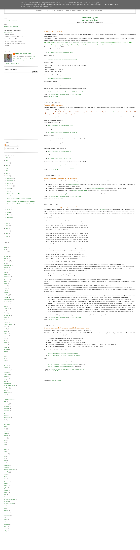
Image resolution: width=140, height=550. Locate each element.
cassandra (6, 410)
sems (5, 285)
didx (5, 419)
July (8, 191)
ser (4, 263)
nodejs (5, 376)
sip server (6, 270)
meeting (6, 372)
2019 (7, 157)
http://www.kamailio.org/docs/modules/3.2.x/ (59, 85)
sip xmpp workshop (9, 503)
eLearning (6, 349)
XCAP (5, 326)
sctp (5, 381)
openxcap (6, 481)
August (9, 188)
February (9, 217)
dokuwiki (6, 422)
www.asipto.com (8, 32)
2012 (7, 176)
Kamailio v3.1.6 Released (53, 105)
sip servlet (6, 501)
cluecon (6, 281)
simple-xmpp (7, 383)
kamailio (52, 96)
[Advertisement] (12, 107)
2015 (7, 168)
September (10, 186)
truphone (6, 322)
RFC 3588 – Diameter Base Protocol (57, 362)
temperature (7, 515)
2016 (7, 165)
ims (5, 272)
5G (4, 397)
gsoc (5, 440)
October (9, 183)
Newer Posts (47, 377)
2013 (7, 173)
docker (5, 347)
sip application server (9, 385)
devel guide (7, 417)
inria (5, 442)
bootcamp (6, 404)
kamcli (5, 449)
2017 (7, 163)
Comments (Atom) (56, 380)
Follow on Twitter (29, 58)
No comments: (80, 94)
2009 (7, 228)
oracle (5, 483)
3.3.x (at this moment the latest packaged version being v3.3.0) (82, 42)
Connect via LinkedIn (19, 61)
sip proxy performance (10, 499)
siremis (6, 274)
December (10, 178)
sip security (7, 301)
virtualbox (6, 524)
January (9, 220)
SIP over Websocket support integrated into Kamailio (63, 207)
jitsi (5, 360)
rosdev (5, 317)
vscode (5, 526)
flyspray (6, 433)
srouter (5, 283)
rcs (4, 311)
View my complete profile (12, 63)
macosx (6, 367)
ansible (5, 345)
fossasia (6, 435)
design (5, 415)
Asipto (22, 58)
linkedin (6, 454)
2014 (7, 170)
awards (5, 288)
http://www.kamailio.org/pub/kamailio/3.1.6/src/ (60, 125)
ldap (5, 451)
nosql (5, 476)
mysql (5, 474)
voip (56, 96)
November (10, 180)
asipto (51, 198)
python (5, 488)
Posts (7, 145)
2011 (7, 223)
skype (5, 313)
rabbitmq (6, 492)
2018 (7, 160)
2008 (7, 231)
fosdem (6, 290)
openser (6, 256)
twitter (5, 522)
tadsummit (6, 512)
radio (5, 494)
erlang (5, 351)
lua (4, 458)
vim (5, 338)
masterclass (7, 369)
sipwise (6, 320)
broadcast (6, 406)
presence (6, 485)
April (8, 212)
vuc (5, 340)
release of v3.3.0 (113, 112)
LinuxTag (6, 308)
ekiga (5, 426)
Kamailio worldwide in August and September (60, 178)
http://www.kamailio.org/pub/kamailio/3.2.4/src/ (60, 52)
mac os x (6, 333)
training (6, 297)
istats (5, 447)
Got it (117, 4)
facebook (6, 431)
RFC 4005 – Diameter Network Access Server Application (63, 364)
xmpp (5, 342)
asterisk (6, 267)
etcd (5, 429)
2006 (7, 236)
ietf (4, 358)
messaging (6, 467)
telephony (6, 295)
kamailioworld (7, 265)
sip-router (6, 261)
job (4, 363)
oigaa (5, 478)
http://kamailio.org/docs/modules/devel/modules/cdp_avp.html (64, 355)
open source (7, 279)
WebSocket (102, 209)
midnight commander (9, 469)
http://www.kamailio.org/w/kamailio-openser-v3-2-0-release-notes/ (65, 91)
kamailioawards (8, 299)
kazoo (5, 331)
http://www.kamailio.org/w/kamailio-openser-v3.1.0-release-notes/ (65, 165)
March (9, 215)
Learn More (109, 4)
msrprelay (6, 472)
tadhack (6, 510)
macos (5, 460)
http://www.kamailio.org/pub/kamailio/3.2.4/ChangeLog (62, 59)
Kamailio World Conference (11, 26)
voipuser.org (7, 392)
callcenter (6, 408)
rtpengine (6, 379)
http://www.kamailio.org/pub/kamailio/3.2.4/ (59, 78)
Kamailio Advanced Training (79, 190)
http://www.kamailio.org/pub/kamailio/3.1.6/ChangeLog (62, 132)
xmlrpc (5, 531)
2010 (7, 226)
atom (5, 401)
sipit (5, 508)
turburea (6, 519)
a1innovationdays (8, 399)
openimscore (7, 315)
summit (6, 292)
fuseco (5, 354)
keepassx (6, 365)
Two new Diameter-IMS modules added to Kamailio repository (67, 328)
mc (4, 463)
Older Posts (133, 377)
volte (5, 258)
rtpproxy (6, 335)
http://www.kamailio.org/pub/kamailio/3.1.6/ (59, 151)
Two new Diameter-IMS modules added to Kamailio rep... (22, 203)
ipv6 (5, 444)
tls (4, 517)
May (8, 209)
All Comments (9, 148)
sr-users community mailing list (60, 194)
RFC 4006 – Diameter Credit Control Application (60, 366)
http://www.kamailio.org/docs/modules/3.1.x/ (59, 158)
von (5, 306)
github (5, 329)
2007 (7, 233)
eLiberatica (7, 424)
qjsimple (6, 490)
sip (4, 249)
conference (6, 304)
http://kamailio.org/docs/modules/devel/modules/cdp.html (63, 353)
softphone (6, 388)
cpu (5, 413)
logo (5, 456)
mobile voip (7, 374)
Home (90, 377)
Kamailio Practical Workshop (96, 188)
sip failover (7, 497)
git (4, 356)
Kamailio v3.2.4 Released (53, 32)
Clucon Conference (74, 184)
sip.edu (5, 506)
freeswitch (6, 276)
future (5, 438)
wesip (5, 528)
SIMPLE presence (8, 324)
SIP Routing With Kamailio (11, 20)
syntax (5, 390)
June (8, 207)
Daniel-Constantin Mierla (24, 53)
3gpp (5, 394)
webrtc (5, 254)
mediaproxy (7, 465)
